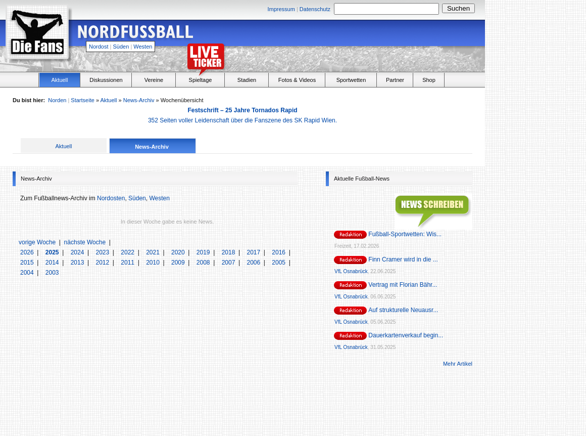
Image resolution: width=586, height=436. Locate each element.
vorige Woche (37, 242)
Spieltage (200, 80)
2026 (27, 252)
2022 (128, 252)
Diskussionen (105, 80)
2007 (229, 262)
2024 (78, 252)
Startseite (82, 100)
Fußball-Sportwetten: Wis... (405, 234)
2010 (153, 262)
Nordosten (111, 198)
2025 (53, 252)
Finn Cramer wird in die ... (402, 259)
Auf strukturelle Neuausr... (403, 310)
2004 (27, 272)
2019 (204, 252)
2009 (178, 262)
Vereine (153, 80)
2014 (53, 262)
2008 (204, 262)
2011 (128, 262)
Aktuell (59, 80)
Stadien (246, 80)
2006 (254, 262)
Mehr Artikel (457, 364)
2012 (103, 262)
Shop (428, 80)
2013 (78, 262)
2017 (254, 252)
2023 (103, 252)
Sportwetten (351, 80)
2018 (229, 252)
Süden (121, 46)
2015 (27, 262)
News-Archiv (139, 100)
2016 (279, 252)
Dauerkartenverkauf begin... (405, 335)
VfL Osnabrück (351, 271)
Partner (395, 80)
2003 (52, 272)
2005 (279, 262)
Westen (142, 46)
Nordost (99, 46)
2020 (178, 252)
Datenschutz (315, 9)
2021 (153, 252)
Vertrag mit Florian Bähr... (402, 284)
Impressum (281, 9)
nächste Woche (85, 242)
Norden (57, 100)
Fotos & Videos (297, 80)
